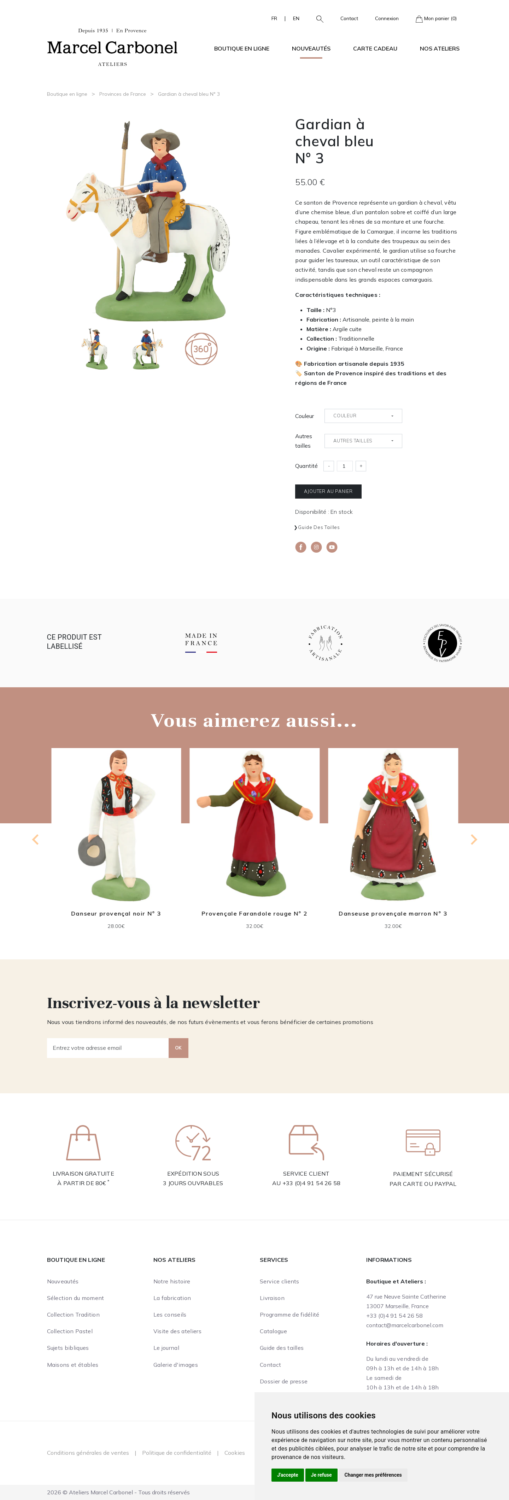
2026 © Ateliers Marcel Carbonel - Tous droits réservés (118, 1492)
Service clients (279, 1281)
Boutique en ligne (67, 94)
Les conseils (170, 1314)
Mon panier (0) (436, 19)
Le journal (166, 1347)
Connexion (387, 18)
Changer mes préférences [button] (373, 1475)
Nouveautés (311, 48)
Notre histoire (171, 1281)
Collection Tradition (73, 1314)
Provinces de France (122, 94)
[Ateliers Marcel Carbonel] (112, 46)
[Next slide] (473, 839)
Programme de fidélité (290, 1314)
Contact (349, 18)
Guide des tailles (319, 527)
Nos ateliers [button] (440, 48)
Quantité (306, 465)
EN (296, 18)
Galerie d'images (175, 1364)
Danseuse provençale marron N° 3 (393, 913)
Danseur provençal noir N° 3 (116, 913)
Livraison (272, 1297)
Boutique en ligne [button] (241, 48)
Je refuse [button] (321, 1475)
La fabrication (172, 1297)
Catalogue (273, 1331)
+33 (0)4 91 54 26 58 (311, 1183)
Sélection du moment (75, 1297)
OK (178, 1048)
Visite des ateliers (177, 1331)
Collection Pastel (70, 1331)
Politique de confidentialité (176, 1452)
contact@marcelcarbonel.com (404, 1325)
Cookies (234, 1452)
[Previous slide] (36, 839)
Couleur (304, 415)
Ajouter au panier (328, 491)
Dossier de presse (284, 1381)
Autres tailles (303, 441)
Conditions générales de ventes (88, 1452)
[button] (317, 18)
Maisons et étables (73, 1364)
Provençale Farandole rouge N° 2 (254, 913)
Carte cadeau (375, 48)
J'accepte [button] (287, 1475)
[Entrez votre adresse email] (108, 1048)
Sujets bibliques (68, 1347)
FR (274, 18)
